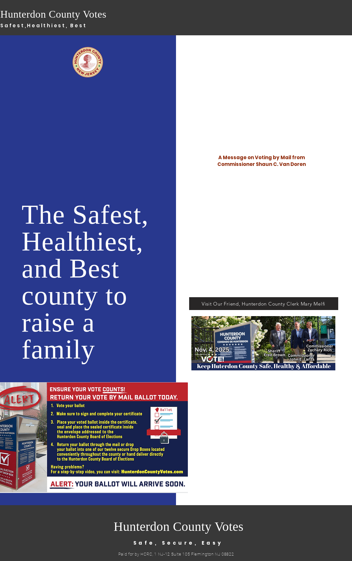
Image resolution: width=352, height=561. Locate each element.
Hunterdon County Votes (53, 14)
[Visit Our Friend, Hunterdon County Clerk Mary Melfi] (263, 303)
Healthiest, (48, 25)
